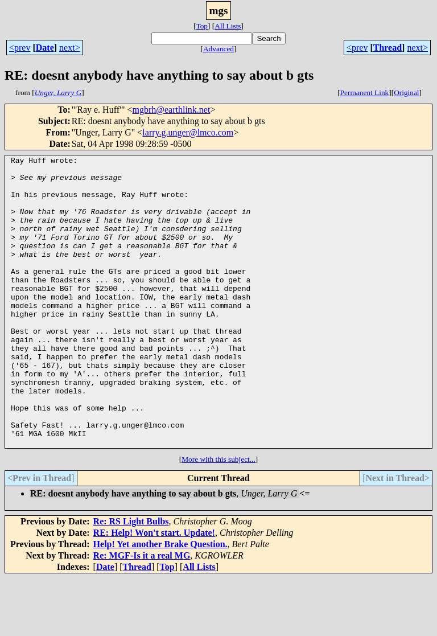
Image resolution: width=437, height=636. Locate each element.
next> (69, 47)
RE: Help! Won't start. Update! (154, 591)
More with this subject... (218, 517)
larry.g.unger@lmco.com (187, 132)
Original (406, 92)
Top (202, 26)
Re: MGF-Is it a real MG (142, 613)
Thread (387, 47)
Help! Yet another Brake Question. (160, 602)
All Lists (228, 26)
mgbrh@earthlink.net (171, 109)
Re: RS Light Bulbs (131, 579)
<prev (19, 47)
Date (45, 47)
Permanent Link (364, 92)
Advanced (218, 48)
